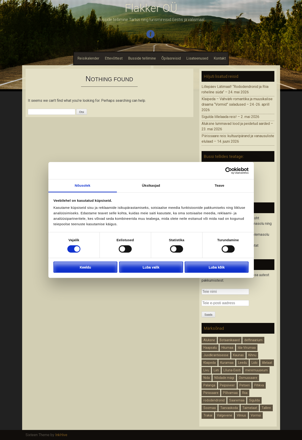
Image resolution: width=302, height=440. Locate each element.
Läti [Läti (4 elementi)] (216, 370)
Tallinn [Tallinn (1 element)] (266, 408)
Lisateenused (197, 58)
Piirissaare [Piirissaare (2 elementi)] (210, 393)
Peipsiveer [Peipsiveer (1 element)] (227, 385)
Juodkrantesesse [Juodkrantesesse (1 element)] (215, 355)
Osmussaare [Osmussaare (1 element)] (248, 378)
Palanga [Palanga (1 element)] (209, 385)
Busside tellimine (142, 58)
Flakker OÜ (151, 8)
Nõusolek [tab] (82, 185)
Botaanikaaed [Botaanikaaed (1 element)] (230, 340)
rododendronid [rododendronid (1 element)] (214, 400)
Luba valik (151, 267)
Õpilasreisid (171, 58)
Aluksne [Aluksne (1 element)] (209, 340)
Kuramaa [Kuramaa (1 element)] (227, 362)
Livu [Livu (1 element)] (206, 370)
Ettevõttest (114, 58)
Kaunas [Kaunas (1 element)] (238, 355)
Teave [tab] (219, 185)
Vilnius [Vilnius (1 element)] (241, 415)
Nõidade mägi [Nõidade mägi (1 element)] (224, 378)
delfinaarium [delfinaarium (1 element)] (253, 340)
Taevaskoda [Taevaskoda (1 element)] (229, 408)
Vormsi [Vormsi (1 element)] (256, 415)
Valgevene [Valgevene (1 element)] (224, 415)
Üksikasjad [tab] (151, 185)
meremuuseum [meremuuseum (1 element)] (256, 370)
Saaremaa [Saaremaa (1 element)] (236, 400)
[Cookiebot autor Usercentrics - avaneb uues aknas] (229, 170)
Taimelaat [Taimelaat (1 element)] (249, 408)
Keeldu (85, 267)
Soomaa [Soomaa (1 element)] (209, 408)
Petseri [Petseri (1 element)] (244, 385)
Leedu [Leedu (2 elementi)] (242, 362)
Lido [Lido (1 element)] (254, 362)
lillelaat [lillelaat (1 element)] (267, 362)
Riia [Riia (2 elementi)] (244, 393)
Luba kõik (217, 267)
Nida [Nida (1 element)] (206, 378)
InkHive (61, 435)
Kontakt (220, 58)
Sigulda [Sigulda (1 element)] (254, 400)
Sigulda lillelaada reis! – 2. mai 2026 (230, 117)
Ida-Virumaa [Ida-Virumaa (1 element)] (247, 347)
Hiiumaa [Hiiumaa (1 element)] (227, 347)
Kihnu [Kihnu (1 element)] (252, 355)
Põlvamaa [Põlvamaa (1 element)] (230, 393)
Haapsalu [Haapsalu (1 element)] (210, 347)
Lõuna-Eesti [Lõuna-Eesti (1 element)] (232, 370)
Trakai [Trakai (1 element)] (207, 415)
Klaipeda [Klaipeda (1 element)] (209, 362)
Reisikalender (87, 58)
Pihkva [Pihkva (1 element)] (259, 385)
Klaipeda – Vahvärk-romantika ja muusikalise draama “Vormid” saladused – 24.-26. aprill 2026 (237, 104)
